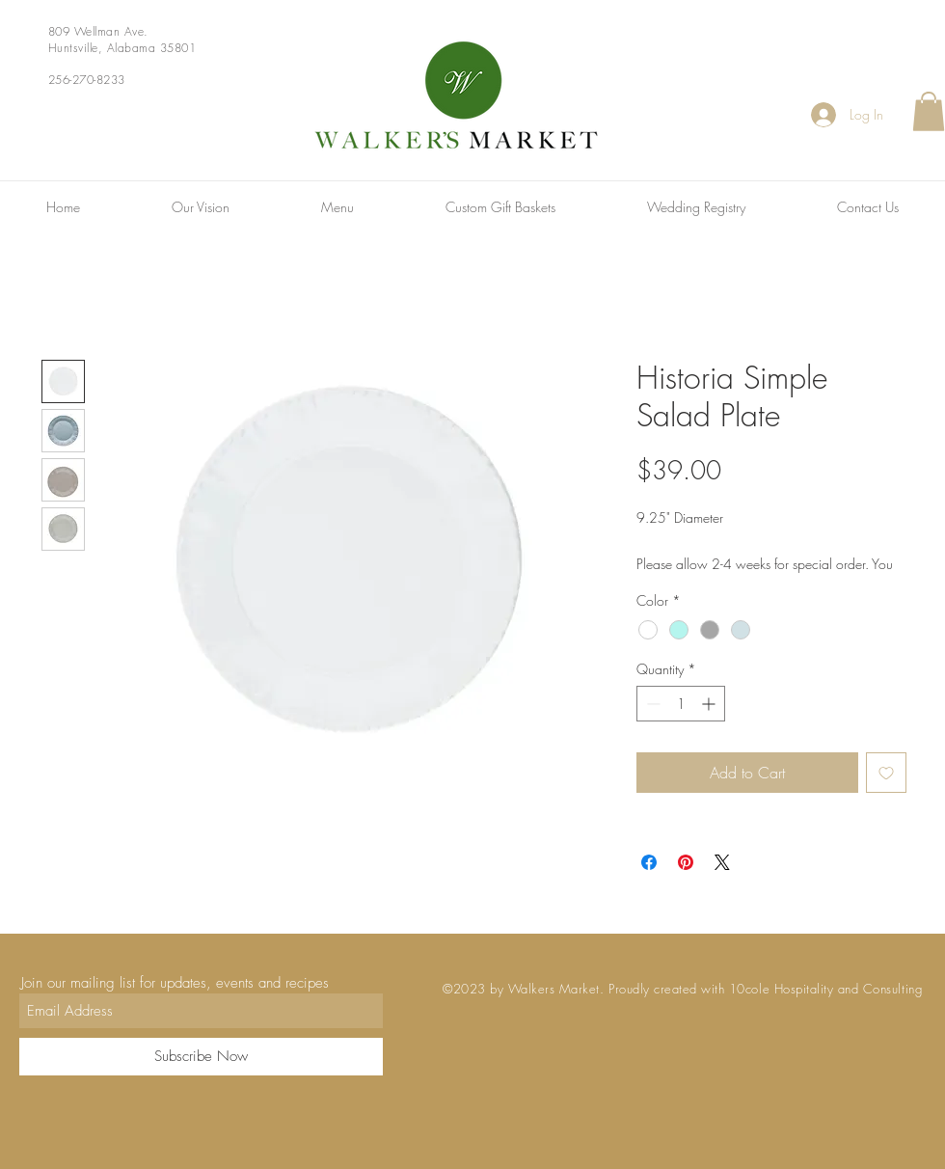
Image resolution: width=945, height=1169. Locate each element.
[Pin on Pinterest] (685, 862)
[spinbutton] (680, 703)
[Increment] (710, 703)
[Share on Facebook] (649, 862)
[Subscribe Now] (201, 1056)
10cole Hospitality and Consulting (825, 988)
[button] (928, 111)
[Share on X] (722, 862)
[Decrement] (651, 703)
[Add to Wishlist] (886, 772)
